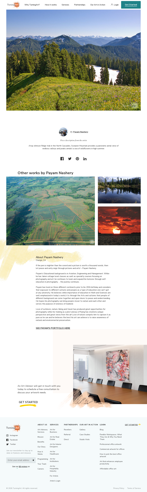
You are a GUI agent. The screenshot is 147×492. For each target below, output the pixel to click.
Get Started (131, 4)
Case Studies (85, 434)
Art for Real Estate (54, 438)
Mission (40, 437)
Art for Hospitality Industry (54, 468)
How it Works (40, 453)
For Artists (54, 476)
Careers (41, 469)
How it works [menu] (51, 4)
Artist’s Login (55, 481)
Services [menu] (65, 4)
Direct (66, 439)
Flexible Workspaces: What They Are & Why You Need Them (111, 437)
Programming (43, 459)
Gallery (82, 429)
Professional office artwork (110, 444)
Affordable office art (108, 469)
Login (116, 4)
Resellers (67, 429)
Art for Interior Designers (55, 445)
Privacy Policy (118, 488)
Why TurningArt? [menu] (32, 4)
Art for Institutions (54, 460)
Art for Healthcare (54, 452)
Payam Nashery (80, 132)
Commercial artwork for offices (112, 449)
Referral (67, 434)
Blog (101, 429)
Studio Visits (85, 439)
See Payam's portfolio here (53, 328)
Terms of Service (134, 488)
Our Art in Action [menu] (97, 4)
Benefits (41, 442)
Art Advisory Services (42, 430)
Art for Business (53, 430)
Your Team (42, 464)
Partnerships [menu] (79, 4)
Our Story (41, 447)
